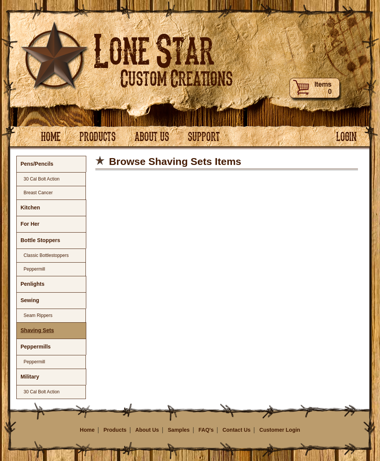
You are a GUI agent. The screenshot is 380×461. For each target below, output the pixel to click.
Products (115, 430)
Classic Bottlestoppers (46, 255)
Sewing (30, 300)
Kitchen (30, 207)
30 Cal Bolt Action (42, 179)
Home (87, 430)
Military (30, 377)
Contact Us (236, 430)
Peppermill (34, 269)
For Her (30, 224)
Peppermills (36, 347)
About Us (147, 430)
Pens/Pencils (37, 164)
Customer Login (280, 430)
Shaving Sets (37, 330)
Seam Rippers (38, 315)
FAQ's (206, 430)
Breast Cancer (38, 192)
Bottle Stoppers (40, 240)
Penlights (32, 284)
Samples (179, 430)
